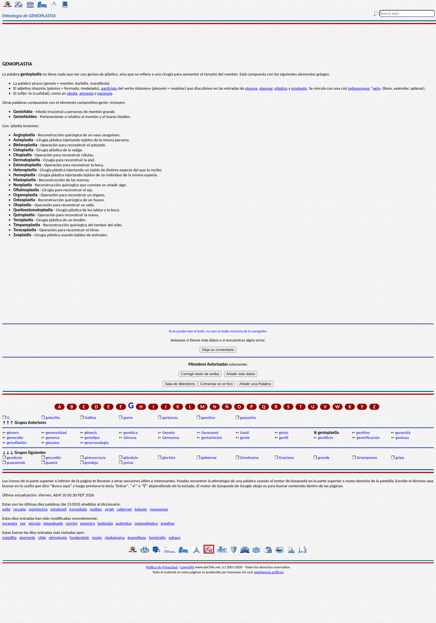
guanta (51, 462)
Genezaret (209, 432)
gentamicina (211, 437)
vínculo (34, 523)
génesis (91, 432)
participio (109, 88)
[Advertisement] (218, 42)
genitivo (363, 432)
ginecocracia (95, 457)
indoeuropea (359, 88)
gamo (128, 417)
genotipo (92, 437)
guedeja (91, 462)
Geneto (168, 432)
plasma (251, 88)
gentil (283, 437)
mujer (97, 537)
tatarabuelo (53, 523)
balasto (141, 509)
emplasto (299, 88)
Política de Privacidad (162, 567)
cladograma (115, 537)
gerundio (53, 457)
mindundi (58, 509)
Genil (244, 432)
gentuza (402, 437)
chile (42, 537)
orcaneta (9, 523)
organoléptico (146, 523)
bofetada (105, 523)
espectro (87, 523)
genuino (52, 442)
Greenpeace (367, 457)
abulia (72, 93)
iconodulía (78, 509)
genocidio (15, 437)
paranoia (104, 93)
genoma (52, 437)
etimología (58, 537)
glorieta (168, 457)
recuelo (19, 509)
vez (23, 523)
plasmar (265, 88)
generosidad (56, 432)
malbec (96, 509)
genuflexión (16, 442)
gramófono (136, 537)
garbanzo (170, 417)
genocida (402, 432)
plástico (281, 88)
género (13, 432)
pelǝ (376, 88)
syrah (109, 509)
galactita (53, 417)
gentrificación (368, 437)
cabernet (124, 509)
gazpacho (248, 417)
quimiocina (38, 509)
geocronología (96, 442)
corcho (71, 523)
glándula (130, 457)
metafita (9, 537)
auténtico (124, 523)
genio (283, 432)
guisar (128, 462)
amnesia (86, 93)
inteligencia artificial (269, 572)
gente (244, 437)
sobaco (174, 537)
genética (130, 432)
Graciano (286, 457)
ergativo (167, 523)
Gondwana (249, 457)
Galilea (90, 417)
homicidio (157, 537)
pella (6, 509)
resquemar (159, 509)
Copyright (187, 567)
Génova (129, 437)
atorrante (27, 537)
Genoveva (170, 437)
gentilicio (325, 437)
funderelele (79, 537)
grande (324, 457)
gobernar (209, 457)
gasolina (208, 417)
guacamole (16, 462)
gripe (400, 457)
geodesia (14, 457)
